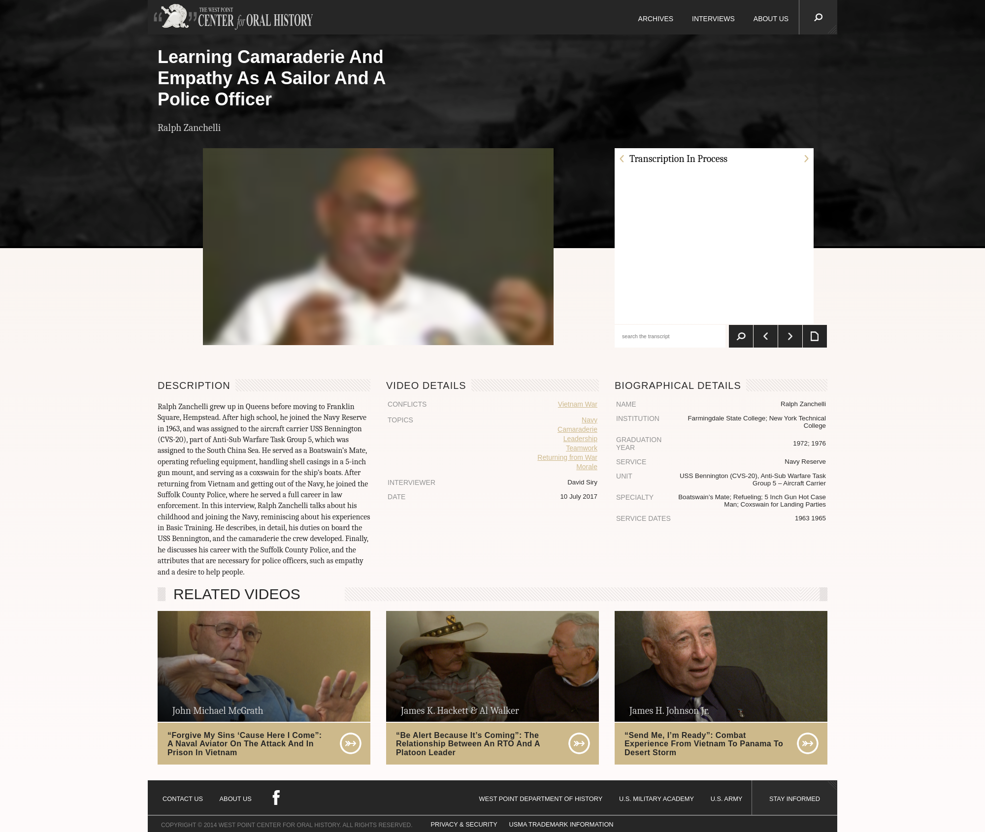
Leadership (580, 439)
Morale (586, 467)
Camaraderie (577, 429)
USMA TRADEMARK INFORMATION (561, 824)
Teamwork (581, 448)
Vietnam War (577, 404)
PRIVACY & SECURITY (464, 824)
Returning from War (567, 457)
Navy (589, 420)
